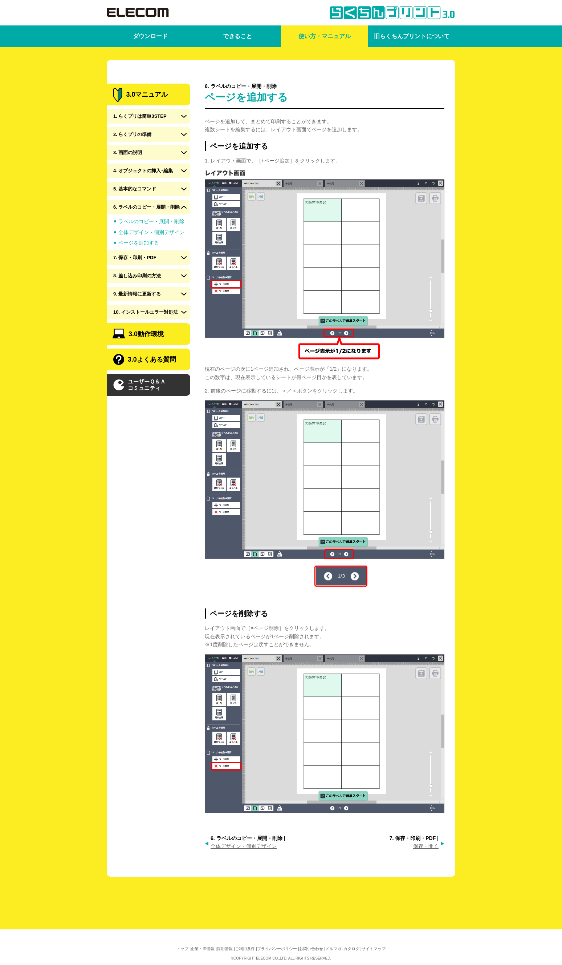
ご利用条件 (245, 948)
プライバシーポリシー (277, 948)
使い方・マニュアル (324, 36)
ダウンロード (150, 36)
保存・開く (426, 846)
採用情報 (225, 948)
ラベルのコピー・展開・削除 (151, 247)
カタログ (351, 948)
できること (237, 36)
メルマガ (333, 948)
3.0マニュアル (140, 121)
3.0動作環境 (138, 360)
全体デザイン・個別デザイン (244, 846)
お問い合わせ (311, 948)
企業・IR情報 (203, 948)
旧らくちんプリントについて (411, 36)
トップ (182, 948)
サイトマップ (374, 948)
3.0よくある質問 (144, 385)
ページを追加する (138, 269)
